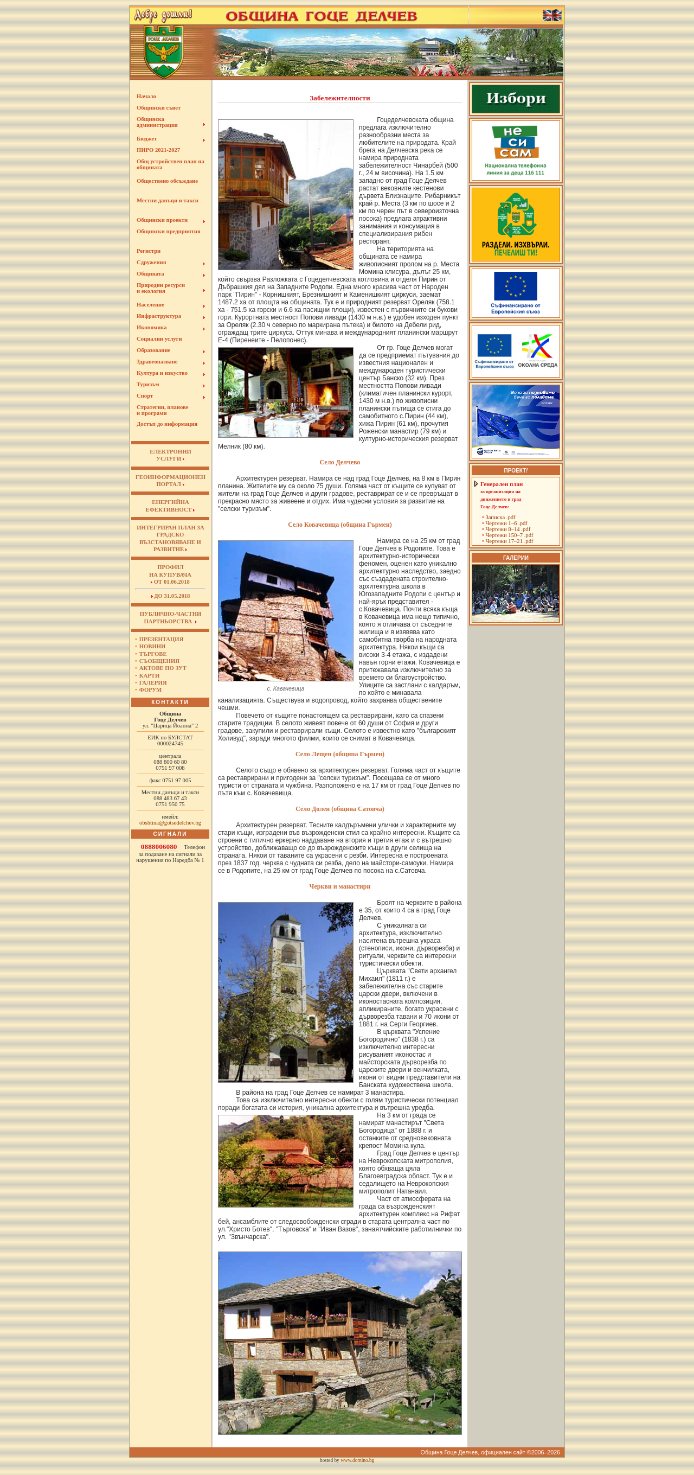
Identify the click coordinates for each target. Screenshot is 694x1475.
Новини (152, 646)
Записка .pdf (500, 517)
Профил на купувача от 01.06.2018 (170, 574)
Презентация (161, 639)
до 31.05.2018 (170, 596)
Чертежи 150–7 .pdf (509, 535)
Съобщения (159, 661)
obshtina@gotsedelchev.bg (170, 823)
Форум (150, 690)
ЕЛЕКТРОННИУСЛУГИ (170, 455)
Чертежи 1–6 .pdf (506, 523)
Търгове (153, 654)
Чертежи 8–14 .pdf (507, 529)
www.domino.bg (357, 1460)
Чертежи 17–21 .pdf (509, 541)
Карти (149, 676)
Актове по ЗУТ (163, 668)
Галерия (153, 683)
